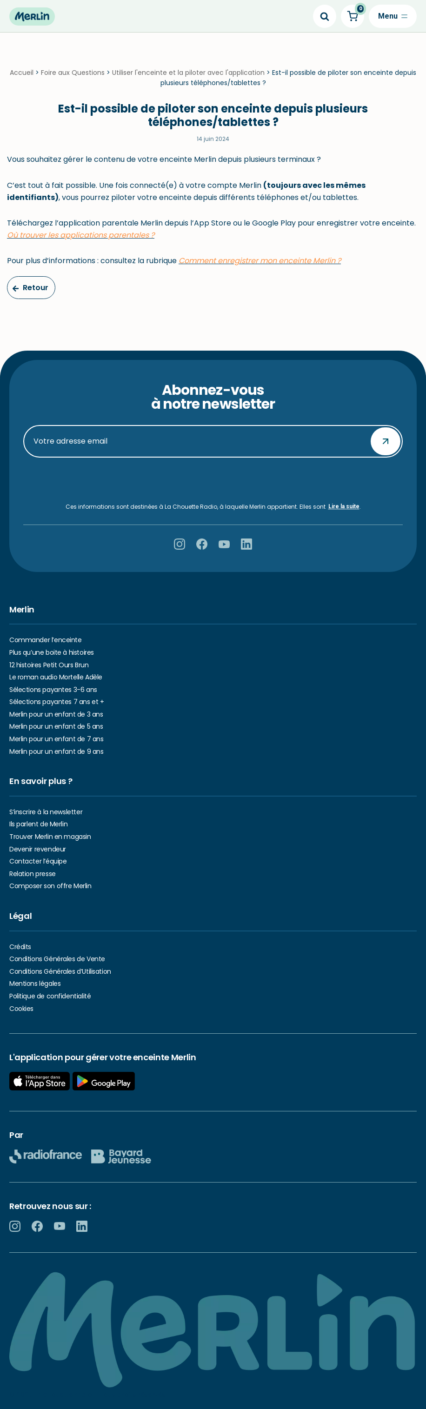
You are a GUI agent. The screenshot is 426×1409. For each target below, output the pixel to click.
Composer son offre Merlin (50, 886)
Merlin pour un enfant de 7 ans (56, 739)
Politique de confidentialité (50, 996)
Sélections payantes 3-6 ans (53, 689)
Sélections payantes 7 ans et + (56, 701)
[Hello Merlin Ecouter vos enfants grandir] (32, 16)
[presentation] (213, 480)
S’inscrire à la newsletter (45, 812)
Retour (30, 287)
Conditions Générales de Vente (57, 959)
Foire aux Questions (73, 72)
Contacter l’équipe (38, 861)
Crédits (20, 946)
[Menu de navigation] (393, 16)
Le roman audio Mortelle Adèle (55, 677)
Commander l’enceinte (45, 640)
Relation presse (32, 873)
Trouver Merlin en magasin (50, 836)
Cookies (21, 1008)
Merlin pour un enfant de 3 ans (56, 714)
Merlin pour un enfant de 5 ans (56, 726)
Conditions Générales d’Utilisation (60, 971)
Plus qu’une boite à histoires (51, 652)
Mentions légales (34, 983)
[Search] (324, 16)
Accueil (21, 72)
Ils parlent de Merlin (38, 824)
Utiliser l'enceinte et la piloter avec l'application (188, 72)
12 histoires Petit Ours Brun (48, 665)
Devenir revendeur (37, 849)
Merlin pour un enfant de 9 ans (56, 751)
